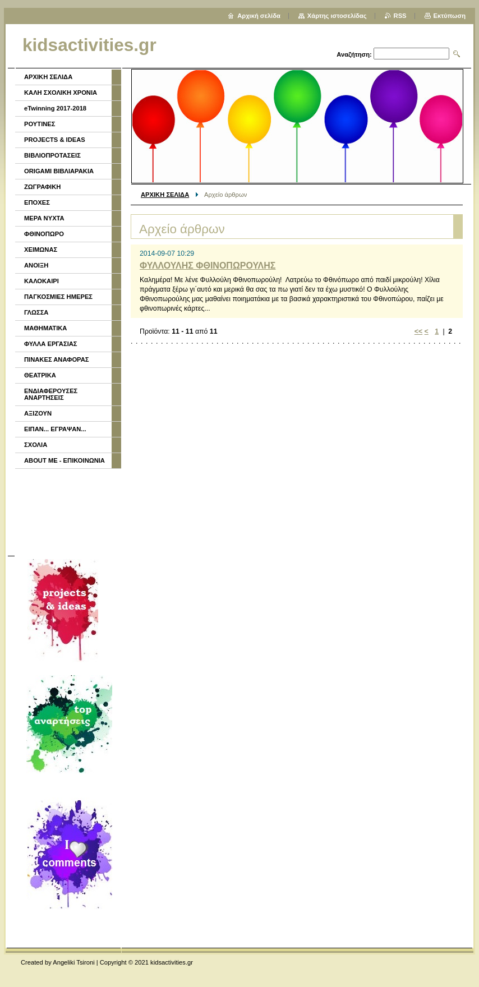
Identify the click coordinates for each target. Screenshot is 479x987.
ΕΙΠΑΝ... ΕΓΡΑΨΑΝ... (55, 429)
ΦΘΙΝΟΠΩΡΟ (44, 233)
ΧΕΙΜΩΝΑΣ (40, 249)
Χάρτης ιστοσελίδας (337, 15)
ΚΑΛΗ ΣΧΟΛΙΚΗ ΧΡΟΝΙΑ (60, 92)
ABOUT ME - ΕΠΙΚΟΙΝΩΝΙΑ (64, 460)
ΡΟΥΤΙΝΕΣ (40, 124)
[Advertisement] (67, 511)
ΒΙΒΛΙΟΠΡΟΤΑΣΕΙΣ (52, 155)
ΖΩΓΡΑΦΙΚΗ (42, 186)
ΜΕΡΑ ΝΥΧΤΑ (44, 218)
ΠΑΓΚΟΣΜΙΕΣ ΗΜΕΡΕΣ (58, 296)
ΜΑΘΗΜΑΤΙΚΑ (45, 328)
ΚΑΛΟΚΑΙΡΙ (41, 281)
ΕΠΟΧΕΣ (37, 202)
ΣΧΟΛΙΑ (35, 444)
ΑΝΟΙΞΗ (36, 265)
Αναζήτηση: (354, 54)
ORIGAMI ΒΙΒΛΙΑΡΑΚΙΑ (59, 171)
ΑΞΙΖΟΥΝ (38, 413)
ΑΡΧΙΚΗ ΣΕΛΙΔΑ (165, 194)
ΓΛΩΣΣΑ (36, 312)
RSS (400, 15)
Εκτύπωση (450, 15)
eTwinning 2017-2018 (55, 108)
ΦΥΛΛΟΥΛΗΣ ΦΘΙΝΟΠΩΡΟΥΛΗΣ (207, 265)
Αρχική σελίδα (258, 15)
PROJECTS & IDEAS (54, 139)
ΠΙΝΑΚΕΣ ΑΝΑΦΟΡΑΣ (56, 359)
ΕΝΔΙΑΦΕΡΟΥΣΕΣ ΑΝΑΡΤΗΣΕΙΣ (50, 394)
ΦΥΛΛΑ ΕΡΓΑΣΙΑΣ (50, 343)
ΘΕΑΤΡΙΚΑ (40, 375)
